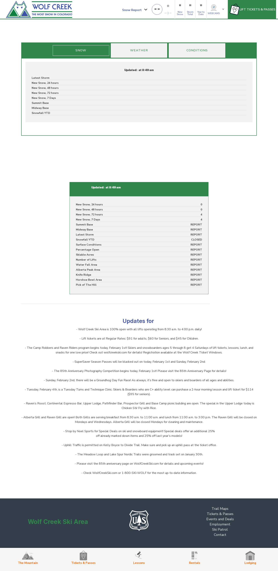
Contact (220, 534)
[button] (134, 9)
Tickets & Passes (220, 514)
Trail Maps (220, 508)
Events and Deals (220, 519)
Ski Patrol (220, 529)
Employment (220, 524)
